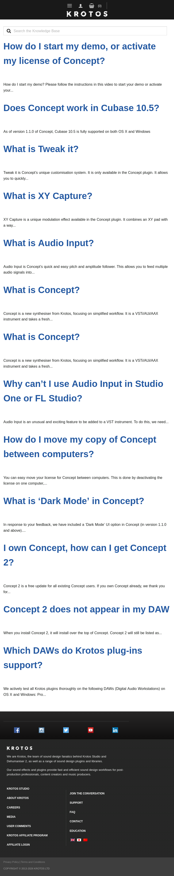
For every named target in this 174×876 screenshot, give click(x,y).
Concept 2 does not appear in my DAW (86, 609)
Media (11, 816)
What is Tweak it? (41, 148)
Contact (76, 821)
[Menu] (69, 5)
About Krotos (18, 798)
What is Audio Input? (48, 242)
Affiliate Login (18, 844)
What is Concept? (41, 289)
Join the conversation (87, 793)
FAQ (72, 812)
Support (76, 802)
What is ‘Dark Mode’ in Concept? (73, 500)
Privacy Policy (11, 862)
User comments (19, 826)
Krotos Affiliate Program (27, 835)
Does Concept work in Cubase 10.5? (81, 107)
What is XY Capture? (47, 195)
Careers (13, 807)
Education (77, 830)
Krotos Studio (91, 756)
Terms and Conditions (33, 862)
